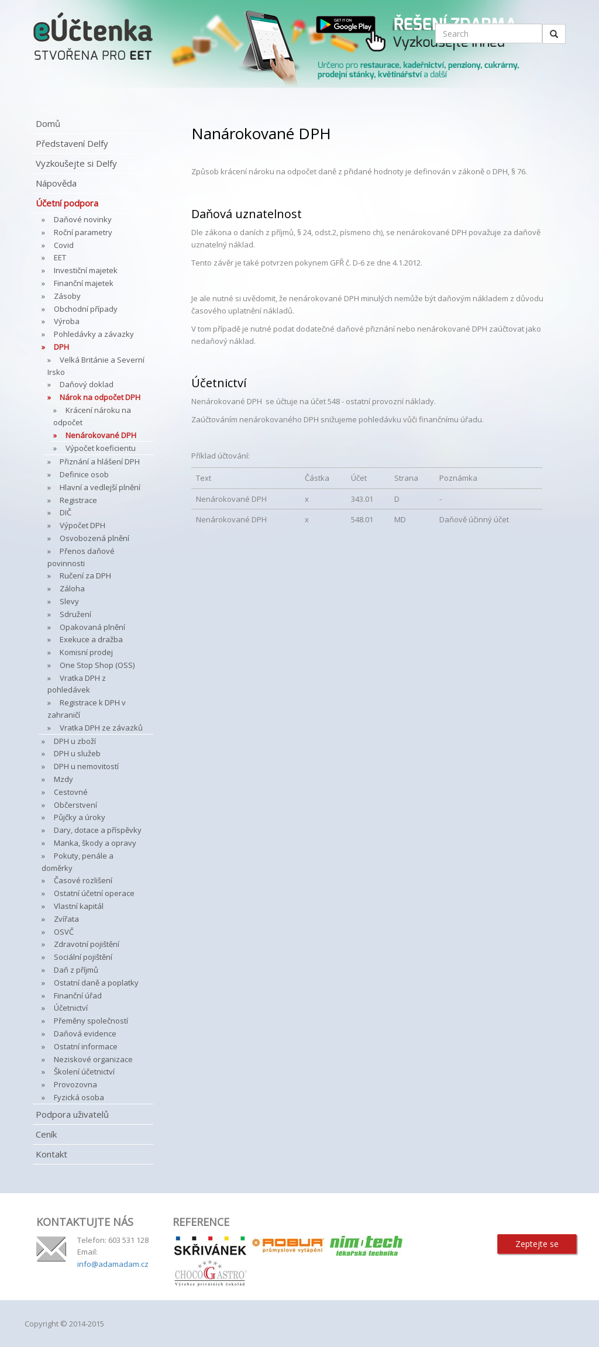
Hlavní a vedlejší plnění (100, 487)
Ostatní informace (86, 1046)
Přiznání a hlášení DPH (100, 461)
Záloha (72, 588)
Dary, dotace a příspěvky (98, 830)
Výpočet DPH (82, 525)
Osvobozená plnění (94, 538)
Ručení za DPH (85, 575)
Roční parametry (83, 232)
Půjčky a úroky (79, 817)
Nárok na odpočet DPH (100, 397)
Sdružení (75, 614)
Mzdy (63, 779)
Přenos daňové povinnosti (81, 557)
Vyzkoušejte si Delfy (76, 163)
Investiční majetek (86, 270)
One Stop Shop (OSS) (97, 665)
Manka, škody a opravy (95, 843)
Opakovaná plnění (92, 627)
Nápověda (56, 183)
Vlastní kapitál (79, 906)
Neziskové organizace (93, 1059)
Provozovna (75, 1084)
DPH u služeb (77, 753)
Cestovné (71, 792)
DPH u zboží (75, 741)
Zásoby (67, 296)
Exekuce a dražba (91, 639)
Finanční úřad (78, 995)
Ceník (46, 1134)
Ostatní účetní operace (94, 893)
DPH (61, 347)
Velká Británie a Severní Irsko (95, 365)
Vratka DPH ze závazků (101, 727)
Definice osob (84, 474)
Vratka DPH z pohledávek (76, 684)
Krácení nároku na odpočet (92, 416)
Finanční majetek (83, 283)
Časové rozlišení (83, 880)
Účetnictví (71, 1008)
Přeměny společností (91, 1020)
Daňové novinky (83, 219)
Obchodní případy (86, 309)
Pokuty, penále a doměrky (77, 861)
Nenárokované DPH (101, 435)
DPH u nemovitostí (86, 766)
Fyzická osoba (79, 1097)
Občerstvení (75, 805)
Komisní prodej (86, 652)
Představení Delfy (72, 143)
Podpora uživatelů (72, 1114)
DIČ (65, 512)
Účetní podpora (67, 203)
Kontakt (51, 1154)
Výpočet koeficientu (101, 448)
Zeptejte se (537, 1243)
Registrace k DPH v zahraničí (86, 708)
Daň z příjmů (76, 969)
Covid (64, 245)
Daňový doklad (86, 384)
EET (60, 257)
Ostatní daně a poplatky (96, 982)
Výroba (67, 321)
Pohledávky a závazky (94, 334)
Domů (48, 123)
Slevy (69, 601)
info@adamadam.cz (113, 1264)
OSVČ (64, 931)
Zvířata (66, 919)
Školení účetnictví (84, 1071)
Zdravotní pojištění (86, 944)
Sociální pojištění (83, 957)
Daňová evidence (85, 1033)
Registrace (78, 500)
